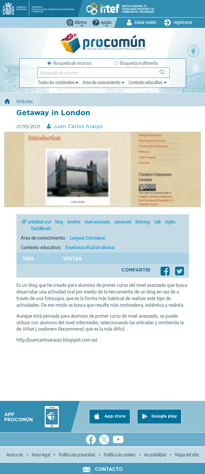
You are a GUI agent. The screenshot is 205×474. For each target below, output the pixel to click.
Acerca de (14, 455)
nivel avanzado (97, 222)
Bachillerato (41, 228)
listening (142, 222)
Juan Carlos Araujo (78, 126)
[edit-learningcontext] (148, 82)
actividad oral (39, 222)
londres (73, 222)
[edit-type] (58, 82)
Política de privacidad (77, 455)
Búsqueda (165, 74)
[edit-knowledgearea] (104, 82)
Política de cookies (119, 455)
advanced (122, 222)
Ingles (170, 222)
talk (157, 222)
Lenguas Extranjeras (87, 238)
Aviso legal (41, 455)
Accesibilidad (155, 455)
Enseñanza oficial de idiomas (90, 247)
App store (114, 416)
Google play (164, 416)
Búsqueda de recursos (69, 63)
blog (59, 222)
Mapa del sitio (187, 455)
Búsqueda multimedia (136, 63)
